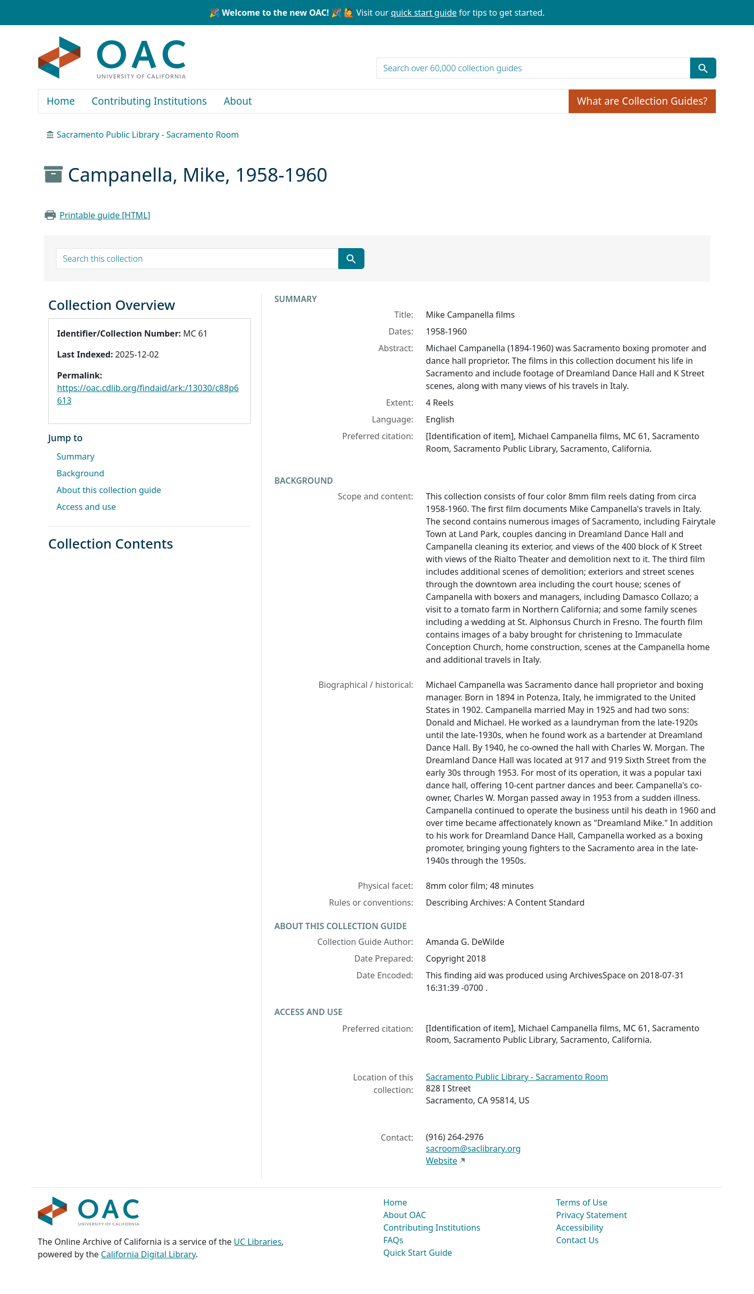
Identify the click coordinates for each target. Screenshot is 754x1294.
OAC (112, 58)
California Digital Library (148, 1254)
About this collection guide (109, 490)
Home (61, 101)
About (238, 101)
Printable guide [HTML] (105, 215)
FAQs (393, 1240)
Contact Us (577, 1240)
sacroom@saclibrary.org (473, 1148)
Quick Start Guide (417, 1252)
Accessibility (579, 1227)
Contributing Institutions (149, 101)
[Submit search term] (703, 68)
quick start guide (424, 12)
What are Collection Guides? (642, 101)
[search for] (533, 68)
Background (80, 473)
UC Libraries (258, 1241)
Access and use (86, 506)
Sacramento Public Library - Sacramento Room (148, 134)
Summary (75, 456)
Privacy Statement (591, 1215)
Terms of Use (581, 1202)
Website (441, 1160)
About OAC (404, 1215)
